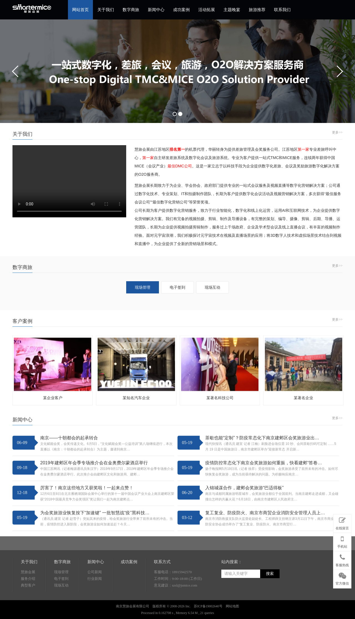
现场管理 (61, 604)
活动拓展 (206, 9)
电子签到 (61, 611)
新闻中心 (156, 9)
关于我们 (105, 9)
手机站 (342, 541)
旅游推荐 (257, 9)
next (339, 71)
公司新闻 (94, 604)
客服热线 (342, 559)
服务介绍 (28, 611)
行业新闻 (94, 611)
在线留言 (342, 522)
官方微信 (342, 577)
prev (15, 71)
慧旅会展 (28, 604)
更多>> (337, 132)
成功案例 (181, 9)
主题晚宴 (232, 9)
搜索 (270, 606)
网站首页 (80, 9)
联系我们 (282, 9)
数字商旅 (131, 9)
